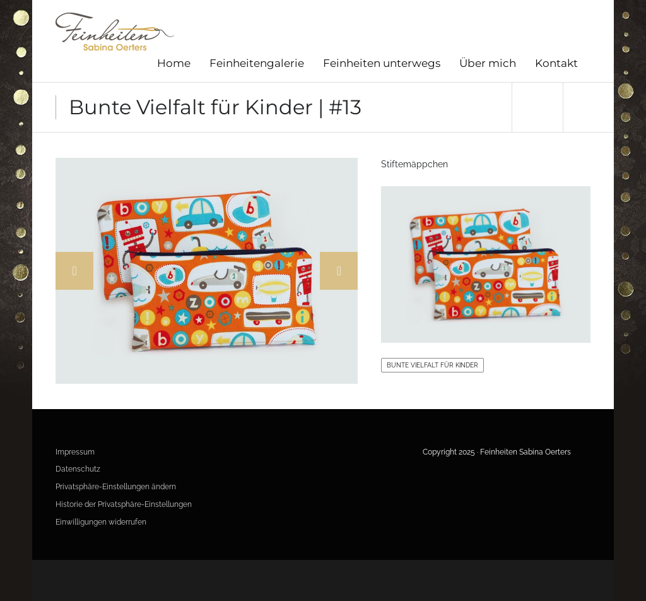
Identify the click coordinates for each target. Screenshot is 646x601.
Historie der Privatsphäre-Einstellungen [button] (124, 504)
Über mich (487, 63)
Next (339, 271)
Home (174, 63)
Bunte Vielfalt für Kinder (432, 365)
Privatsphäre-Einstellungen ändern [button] (116, 486)
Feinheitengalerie (256, 63)
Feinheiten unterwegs (381, 63)
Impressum (75, 452)
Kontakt (556, 63)
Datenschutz (78, 469)
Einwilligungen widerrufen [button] (101, 522)
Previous (74, 271)
